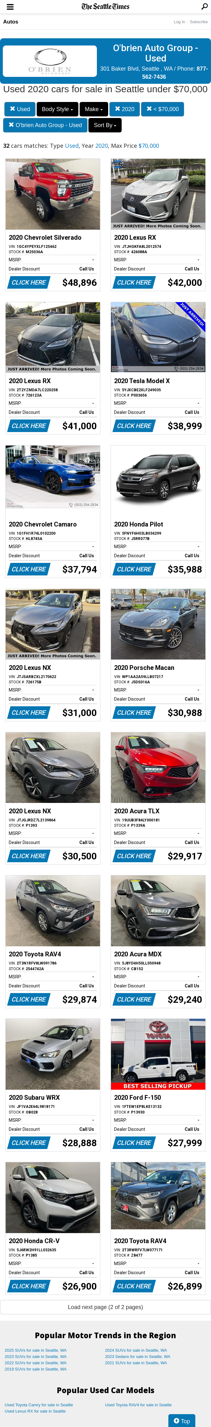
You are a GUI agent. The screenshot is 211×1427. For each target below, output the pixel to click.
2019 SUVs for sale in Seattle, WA (36, 1369)
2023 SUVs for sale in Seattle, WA (36, 1356)
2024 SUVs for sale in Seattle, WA (136, 1350)
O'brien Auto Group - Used (45, 125)
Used (20, 109)
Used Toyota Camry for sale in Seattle (39, 1405)
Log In (179, 21)
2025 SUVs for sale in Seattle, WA (36, 1350)
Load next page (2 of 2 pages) (105, 1307)
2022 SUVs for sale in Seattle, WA (36, 1362)
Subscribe (199, 21)
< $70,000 (162, 109)
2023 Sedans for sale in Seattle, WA (137, 1356)
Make (94, 109)
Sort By (105, 125)
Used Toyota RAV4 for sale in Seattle (138, 1405)
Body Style (57, 109)
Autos (10, 22)
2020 (125, 109)
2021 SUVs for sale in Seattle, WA (136, 1362)
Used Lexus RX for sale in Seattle (35, 1411)
